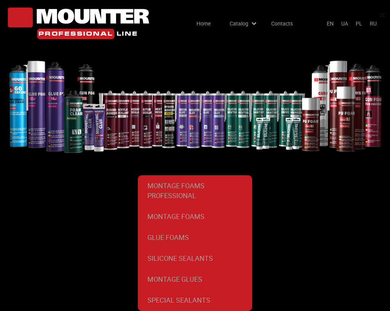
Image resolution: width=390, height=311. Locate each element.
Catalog (239, 23)
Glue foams (168, 237)
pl (359, 23)
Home (204, 23)
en (330, 23)
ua (344, 23)
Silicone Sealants (180, 258)
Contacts (282, 23)
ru (373, 23)
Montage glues (174, 279)
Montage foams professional (176, 190)
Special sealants (178, 300)
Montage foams (176, 216)
